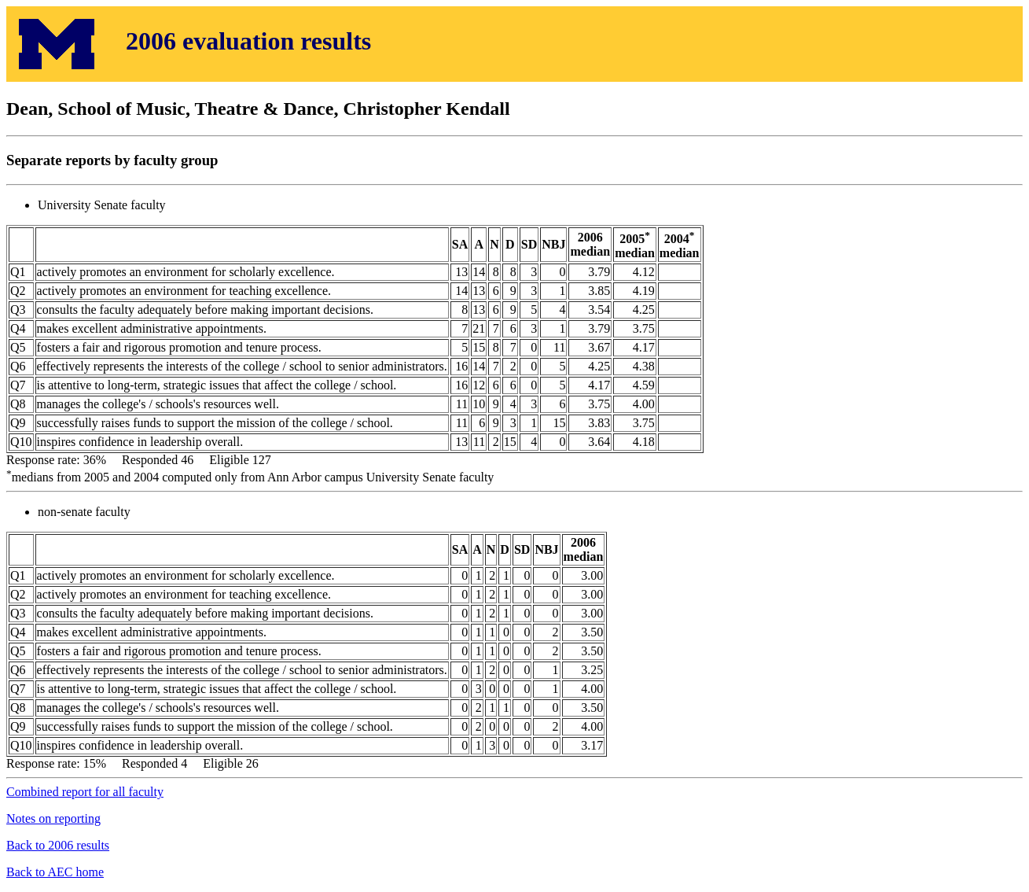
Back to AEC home (55, 872)
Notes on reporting (53, 818)
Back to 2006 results (57, 845)
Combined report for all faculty (85, 791)
